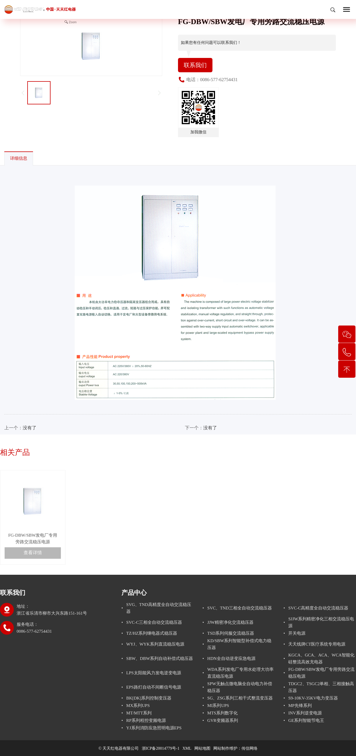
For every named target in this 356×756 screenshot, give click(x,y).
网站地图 (202, 748)
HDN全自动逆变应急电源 (231, 658)
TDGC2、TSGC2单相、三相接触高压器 (321, 687)
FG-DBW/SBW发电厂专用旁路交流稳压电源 (321, 673)
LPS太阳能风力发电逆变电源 (153, 673)
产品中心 (134, 592)
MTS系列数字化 (222, 713)
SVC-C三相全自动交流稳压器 (154, 622)
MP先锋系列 (300, 705)
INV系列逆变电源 (305, 713)
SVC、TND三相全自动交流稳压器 (239, 608)
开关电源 (296, 633)
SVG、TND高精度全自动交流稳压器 (158, 608)
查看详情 (33, 570)
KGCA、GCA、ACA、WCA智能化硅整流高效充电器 (321, 658)
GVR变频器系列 (222, 720)
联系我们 (195, 65)
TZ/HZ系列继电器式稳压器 (151, 633)
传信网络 (249, 748)
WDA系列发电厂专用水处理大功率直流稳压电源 (240, 673)
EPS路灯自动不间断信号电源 (153, 687)
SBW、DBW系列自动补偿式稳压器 (159, 658)
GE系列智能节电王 (306, 720)
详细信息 (18, 158)
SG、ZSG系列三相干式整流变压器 (240, 698)
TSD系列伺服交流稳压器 (230, 633)
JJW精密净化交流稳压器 (230, 622)
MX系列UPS (138, 705)
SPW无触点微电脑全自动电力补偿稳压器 (239, 687)
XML (187, 748)
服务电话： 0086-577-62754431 (34, 628)
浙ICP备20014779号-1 (160, 748)
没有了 (29, 427)
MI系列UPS (218, 705)
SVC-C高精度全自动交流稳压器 (318, 608)
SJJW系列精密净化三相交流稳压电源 (321, 622)
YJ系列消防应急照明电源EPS (154, 728)
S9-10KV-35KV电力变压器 (313, 698)
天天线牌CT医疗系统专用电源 (316, 644)
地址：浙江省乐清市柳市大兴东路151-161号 (52, 609)
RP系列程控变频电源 (146, 720)
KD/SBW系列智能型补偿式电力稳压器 (239, 644)
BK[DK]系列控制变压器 (149, 698)
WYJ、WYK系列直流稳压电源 (155, 644)
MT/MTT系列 (139, 713)
